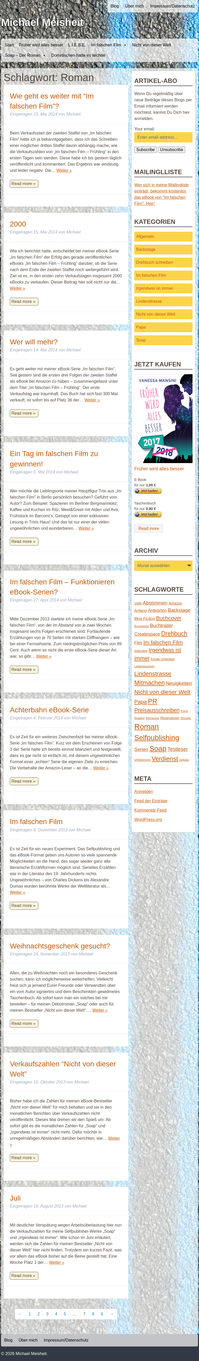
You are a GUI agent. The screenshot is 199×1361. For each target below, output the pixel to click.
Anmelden (143, 791)
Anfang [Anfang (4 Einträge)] (140, 610)
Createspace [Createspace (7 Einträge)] (147, 634)
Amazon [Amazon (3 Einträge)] (175, 603)
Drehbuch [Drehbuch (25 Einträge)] (174, 633)
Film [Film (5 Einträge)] (138, 642)
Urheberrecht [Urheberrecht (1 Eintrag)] (142, 759)
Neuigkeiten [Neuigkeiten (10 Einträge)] (179, 683)
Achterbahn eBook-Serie (49, 710)
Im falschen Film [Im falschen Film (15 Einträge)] (163, 642)
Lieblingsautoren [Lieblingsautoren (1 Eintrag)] (144, 666)
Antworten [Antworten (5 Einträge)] (157, 610)
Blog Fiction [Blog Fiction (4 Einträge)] (144, 618)
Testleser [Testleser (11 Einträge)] (178, 749)
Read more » (23, 183)
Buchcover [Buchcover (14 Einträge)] (168, 618)
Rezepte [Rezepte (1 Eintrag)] (186, 718)
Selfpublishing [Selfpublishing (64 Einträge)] (156, 738)
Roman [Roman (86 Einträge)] (146, 726)
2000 (18, 224)
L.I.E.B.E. (77, 45)
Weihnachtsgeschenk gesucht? (60, 946)
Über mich (134, 6)
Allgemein (145, 236)
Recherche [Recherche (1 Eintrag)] (152, 718)
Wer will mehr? (34, 342)
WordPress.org (148, 819)
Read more (148, 528)
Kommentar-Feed (150, 810)
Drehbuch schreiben (154, 262)
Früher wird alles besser (41, 45)
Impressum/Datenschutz (172, 6)
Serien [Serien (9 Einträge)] (141, 749)
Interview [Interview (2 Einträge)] (140, 651)
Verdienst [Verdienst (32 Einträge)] (165, 758)
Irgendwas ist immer (154, 288)
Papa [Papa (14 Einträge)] (140, 702)
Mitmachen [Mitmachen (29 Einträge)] (149, 682)
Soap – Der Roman (25, 55)
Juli (15, 1198)
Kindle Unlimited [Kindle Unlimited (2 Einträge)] (163, 659)
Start (9, 45)
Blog (115, 6)
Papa (141, 327)
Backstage (145, 249)
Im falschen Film (109, 45)
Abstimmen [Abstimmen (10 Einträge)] (155, 603)
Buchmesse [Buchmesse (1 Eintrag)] (141, 626)
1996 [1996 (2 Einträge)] (137, 603)
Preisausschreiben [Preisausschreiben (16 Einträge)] (157, 710)
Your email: (144, 129)
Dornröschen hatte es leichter (78, 55)
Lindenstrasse (149, 301)
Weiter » (64, 170)
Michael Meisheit (42, 22)
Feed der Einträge (150, 801)
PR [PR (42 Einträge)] (152, 701)
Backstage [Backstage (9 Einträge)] (179, 610)
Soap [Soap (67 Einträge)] (158, 749)
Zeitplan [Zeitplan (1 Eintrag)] (184, 759)
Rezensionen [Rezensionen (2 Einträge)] (169, 718)
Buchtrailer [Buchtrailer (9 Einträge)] (161, 625)
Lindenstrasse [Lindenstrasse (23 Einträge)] (152, 673)
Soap (141, 340)
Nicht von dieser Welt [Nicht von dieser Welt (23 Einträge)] (162, 692)
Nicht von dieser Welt (151, 45)
